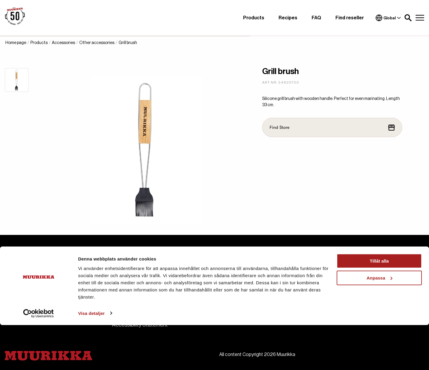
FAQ (316, 17)
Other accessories (96, 43)
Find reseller (349, 17)
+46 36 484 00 (35, 284)
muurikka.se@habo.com (49, 277)
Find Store (332, 128)
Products (253, 17)
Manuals (229, 286)
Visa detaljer (91, 358)
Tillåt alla (379, 306)
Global (388, 18)
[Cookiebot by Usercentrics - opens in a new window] (39, 358)
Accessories (63, 43)
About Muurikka (130, 276)
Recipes (288, 17)
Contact (122, 286)
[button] (408, 17)
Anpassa (379, 322)
